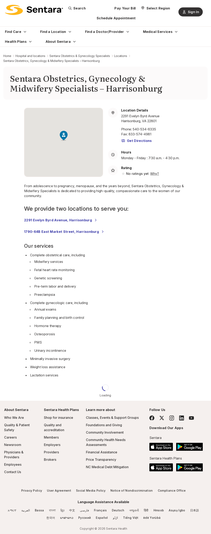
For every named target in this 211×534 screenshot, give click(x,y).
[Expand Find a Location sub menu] (70, 32)
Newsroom (12, 445)
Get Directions (136, 141)
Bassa (39, 510)
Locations (120, 56)
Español (102, 517)
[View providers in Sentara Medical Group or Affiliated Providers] (154, 173)
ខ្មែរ (62, 510)
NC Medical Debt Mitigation (107, 467)
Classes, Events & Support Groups (112, 418)
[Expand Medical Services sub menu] (176, 32)
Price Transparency (101, 459)
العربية (25, 510)
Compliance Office (172, 490)
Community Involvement (105, 432)
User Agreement (59, 490)
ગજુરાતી (134, 510)
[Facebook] (151, 418)
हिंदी (146, 510)
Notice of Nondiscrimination (131, 490)
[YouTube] (191, 418)
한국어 (50, 517)
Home (7, 56)
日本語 (194, 510)
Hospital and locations (30, 56)
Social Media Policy (91, 490)
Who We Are (14, 418)
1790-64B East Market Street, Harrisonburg (64, 232)
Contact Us (12, 472)
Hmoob (159, 510)
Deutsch (118, 510)
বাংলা (52, 510)
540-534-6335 (144, 129)
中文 (72, 510)
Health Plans (16, 41)
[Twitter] (161, 418)
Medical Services (157, 32)
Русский (84, 517)
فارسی (84, 510)
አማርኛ (12, 510)
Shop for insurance (58, 418)
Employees (12, 464)
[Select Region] (155, 8)
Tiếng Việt (130, 517)
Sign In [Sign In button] (190, 12)
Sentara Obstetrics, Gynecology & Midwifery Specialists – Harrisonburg (51, 61)
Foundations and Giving (104, 425)
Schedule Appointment (116, 18)
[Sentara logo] (34, 10)
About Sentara (58, 41)
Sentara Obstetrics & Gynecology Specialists (79, 56)
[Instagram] (171, 418)
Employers (52, 445)
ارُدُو (115, 517)
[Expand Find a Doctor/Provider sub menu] (128, 32)
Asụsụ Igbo (177, 510)
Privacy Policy (31, 490)
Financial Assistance (101, 452)
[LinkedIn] (181, 418)
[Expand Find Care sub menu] (25, 32)
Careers (10, 437)
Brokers (50, 459)
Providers (51, 452)
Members (51, 437)
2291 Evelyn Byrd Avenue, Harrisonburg (61, 220)
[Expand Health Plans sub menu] (30, 41)
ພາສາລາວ (66, 517)
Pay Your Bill (125, 8)
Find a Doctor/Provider (104, 32)
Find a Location (53, 32)
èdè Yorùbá (152, 517)
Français (100, 510)
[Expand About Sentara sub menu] (74, 41)
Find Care (13, 32)
